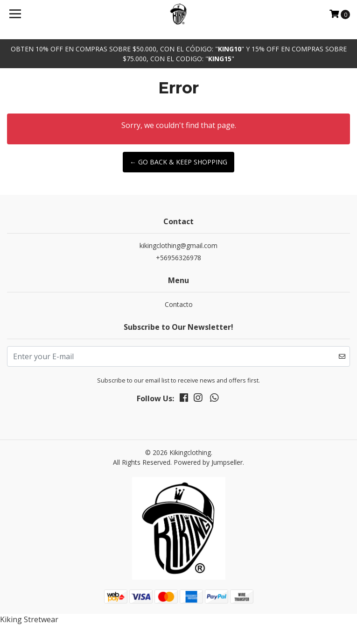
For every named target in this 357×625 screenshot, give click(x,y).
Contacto (179, 304)
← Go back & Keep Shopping (178, 161)
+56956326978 (178, 257)
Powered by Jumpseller (208, 462)
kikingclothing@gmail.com (178, 245)
